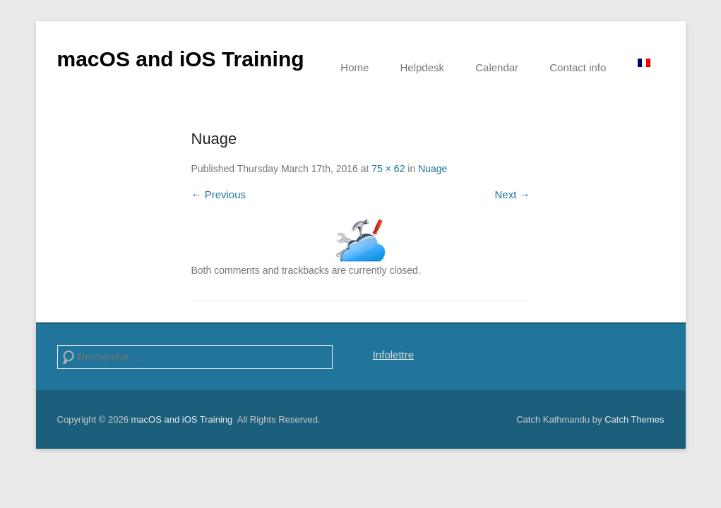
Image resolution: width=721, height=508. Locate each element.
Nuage (432, 168)
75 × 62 (388, 168)
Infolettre (393, 355)
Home (354, 67)
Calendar (496, 67)
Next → (512, 194)
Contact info (577, 67)
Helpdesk (422, 67)
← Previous (218, 194)
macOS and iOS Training (180, 59)
